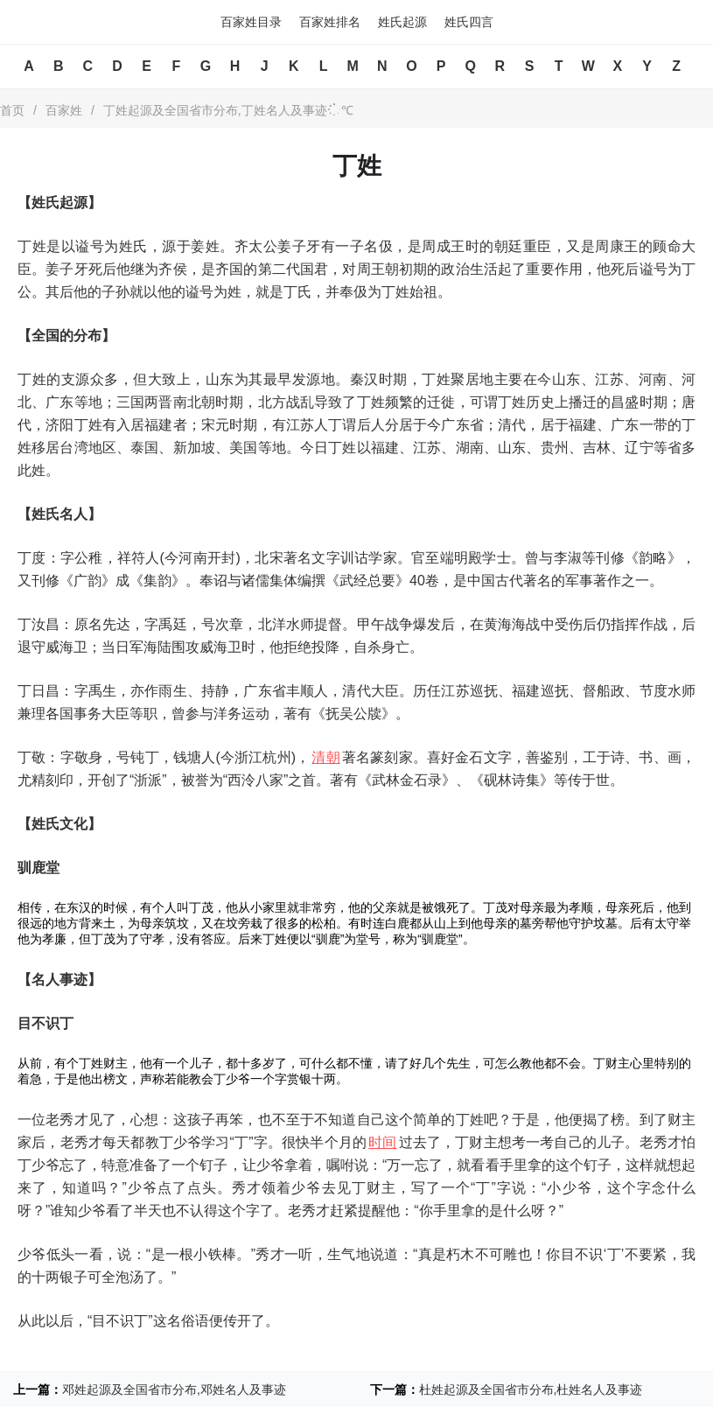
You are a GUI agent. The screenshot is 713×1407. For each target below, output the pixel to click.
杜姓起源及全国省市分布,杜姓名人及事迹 (531, 1389)
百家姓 (63, 110)
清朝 (325, 757)
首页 (12, 110)
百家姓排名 (329, 22)
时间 (382, 1142)
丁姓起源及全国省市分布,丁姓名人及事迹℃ (228, 110)
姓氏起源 (402, 22)
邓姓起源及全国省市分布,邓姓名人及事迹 (174, 1389)
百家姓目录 (251, 22)
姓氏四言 (468, 22)
